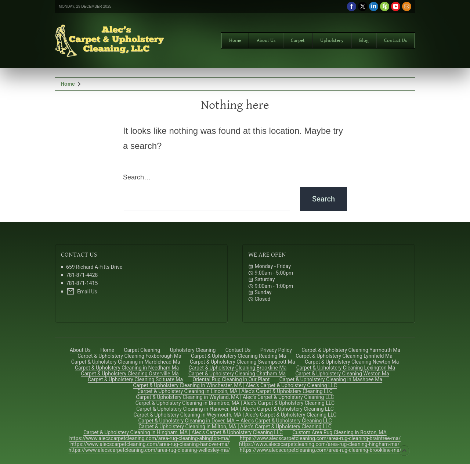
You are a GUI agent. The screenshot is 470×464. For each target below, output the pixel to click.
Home (235, 40)
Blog (364, 40)
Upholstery (332, 40)
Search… (137, 177)
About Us (266, 40)
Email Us (81, 291)
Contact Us (395, 40)
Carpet (298, 40)
